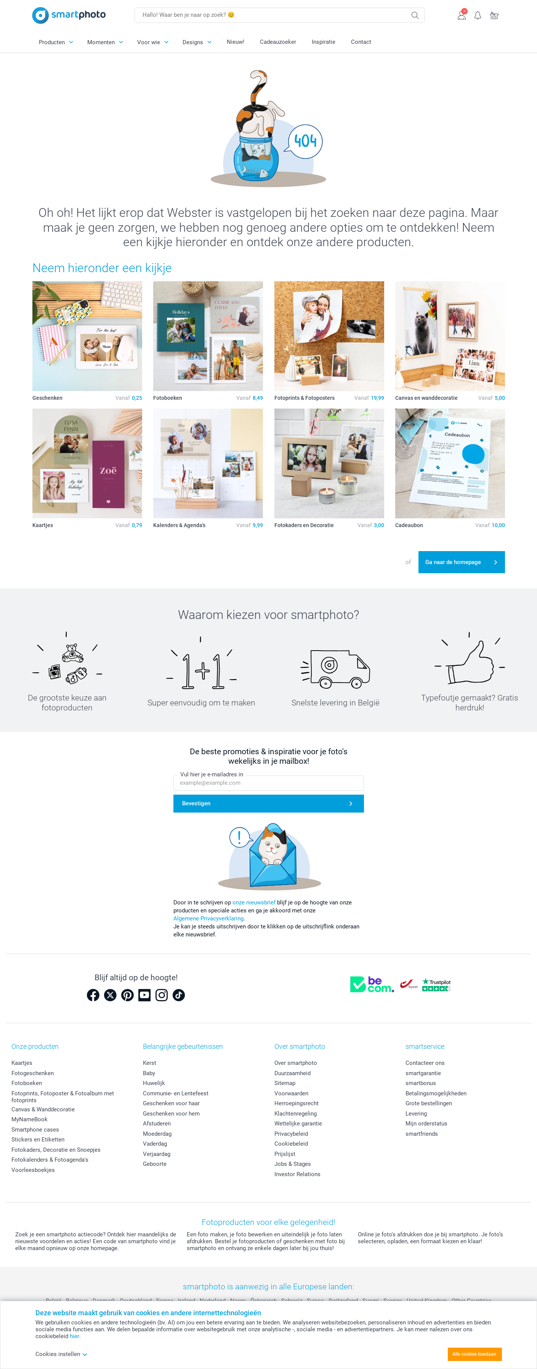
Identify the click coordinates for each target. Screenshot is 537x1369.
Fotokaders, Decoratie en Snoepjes (56, 1149)
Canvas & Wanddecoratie (43, 1109)
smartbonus (421, 1083)
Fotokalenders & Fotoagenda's (49, 1159)
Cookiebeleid (291, 1143)
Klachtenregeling (295, 1113)
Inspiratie (323, 41)
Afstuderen (157, 1123)
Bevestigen (196, 803)
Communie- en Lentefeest (175, 1093)
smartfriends (422, 1133)
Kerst (149, 1063)
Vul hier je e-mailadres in (211, 774)
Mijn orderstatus (426, 1123)
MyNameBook (29, 1119)
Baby (149, 1073)
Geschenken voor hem (171, 1113)
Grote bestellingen (429, 1103)
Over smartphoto (295, 1063)
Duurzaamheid (292, 1073)
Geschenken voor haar (171, 1103)
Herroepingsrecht (296, 1103)
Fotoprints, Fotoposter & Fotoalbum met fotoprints (62, 1097)
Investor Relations (297, 1174)
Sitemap (284, 1083)
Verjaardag (156, 1154)
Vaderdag (155, 1143)
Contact (361, 41)
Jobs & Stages (292, 1164)
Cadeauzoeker (278, 41)
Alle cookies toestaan (474, 1354)
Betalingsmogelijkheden (436, 1093)
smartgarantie (423, 1073)
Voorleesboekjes (33, 1170)
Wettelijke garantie (298, 1123)
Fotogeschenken (32, 1073)
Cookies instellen (61, 1354)
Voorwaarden (291, 1093)
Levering (416, 1113)
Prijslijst (284, 1154)
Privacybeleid (291, 1133)
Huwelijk (154, 1083)
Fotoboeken (26, 1083)
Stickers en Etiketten (37, 1139)
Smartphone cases (35, 1129)
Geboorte (155, 1164)
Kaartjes (21, 1063)
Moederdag (157, 1133)
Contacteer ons (425, 1063)
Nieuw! (235, 41)
